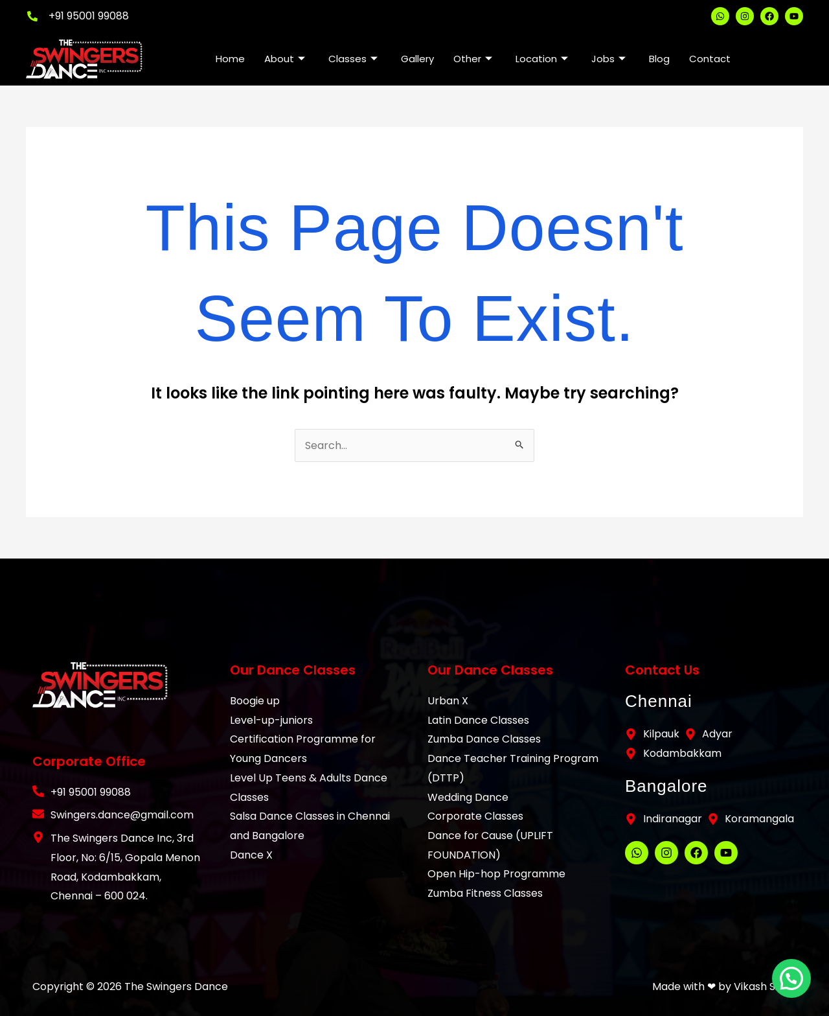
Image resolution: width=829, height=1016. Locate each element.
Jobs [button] (608, 58)
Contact (710, 58)
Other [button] (472, 58)
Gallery (417, 58)
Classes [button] (353, 58)
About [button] (284, 58)
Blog (659, 58)
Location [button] (542, 58)
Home (230, 58)
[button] (793, 982)
